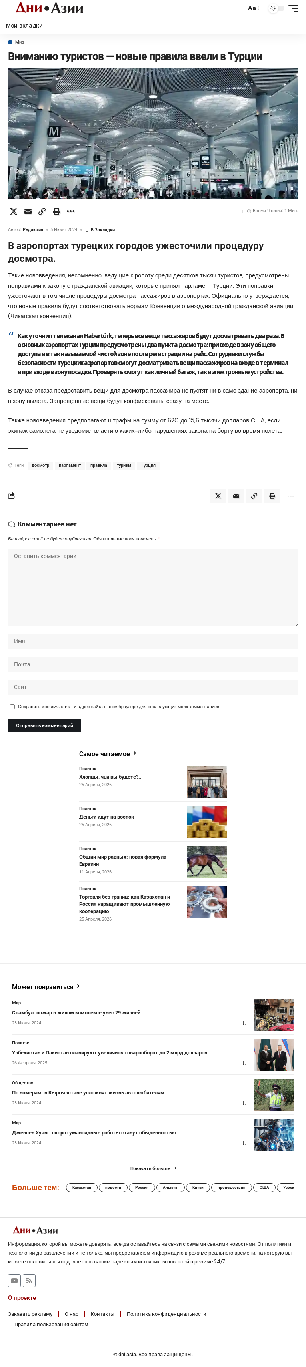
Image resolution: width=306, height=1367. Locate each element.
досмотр (40, 465)
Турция (148, 465)
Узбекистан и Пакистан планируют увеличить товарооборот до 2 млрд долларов (109, 1053)
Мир (19, 42)
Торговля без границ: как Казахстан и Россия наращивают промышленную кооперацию (124, 904)
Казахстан (81, 1187)
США (264, 1187)
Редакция (33, 229)
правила (98, 465)
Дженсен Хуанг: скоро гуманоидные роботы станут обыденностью (94, 1133)
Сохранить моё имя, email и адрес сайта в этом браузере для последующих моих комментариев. (119, 706)
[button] (238, 8)
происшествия (232, 1187)
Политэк (87, 768)
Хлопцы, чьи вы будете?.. (110, 777)
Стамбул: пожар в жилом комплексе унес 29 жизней (76, 1013)
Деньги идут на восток (106, 817)
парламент (70, 465)
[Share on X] (13, 211)
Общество (22, 1083)
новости (113, 1187)
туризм (124, 465)
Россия (142, 1187)
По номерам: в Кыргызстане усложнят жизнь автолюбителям (88, 1093)
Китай (198, 1187)
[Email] (28, 211)
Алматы (170, 1187)
